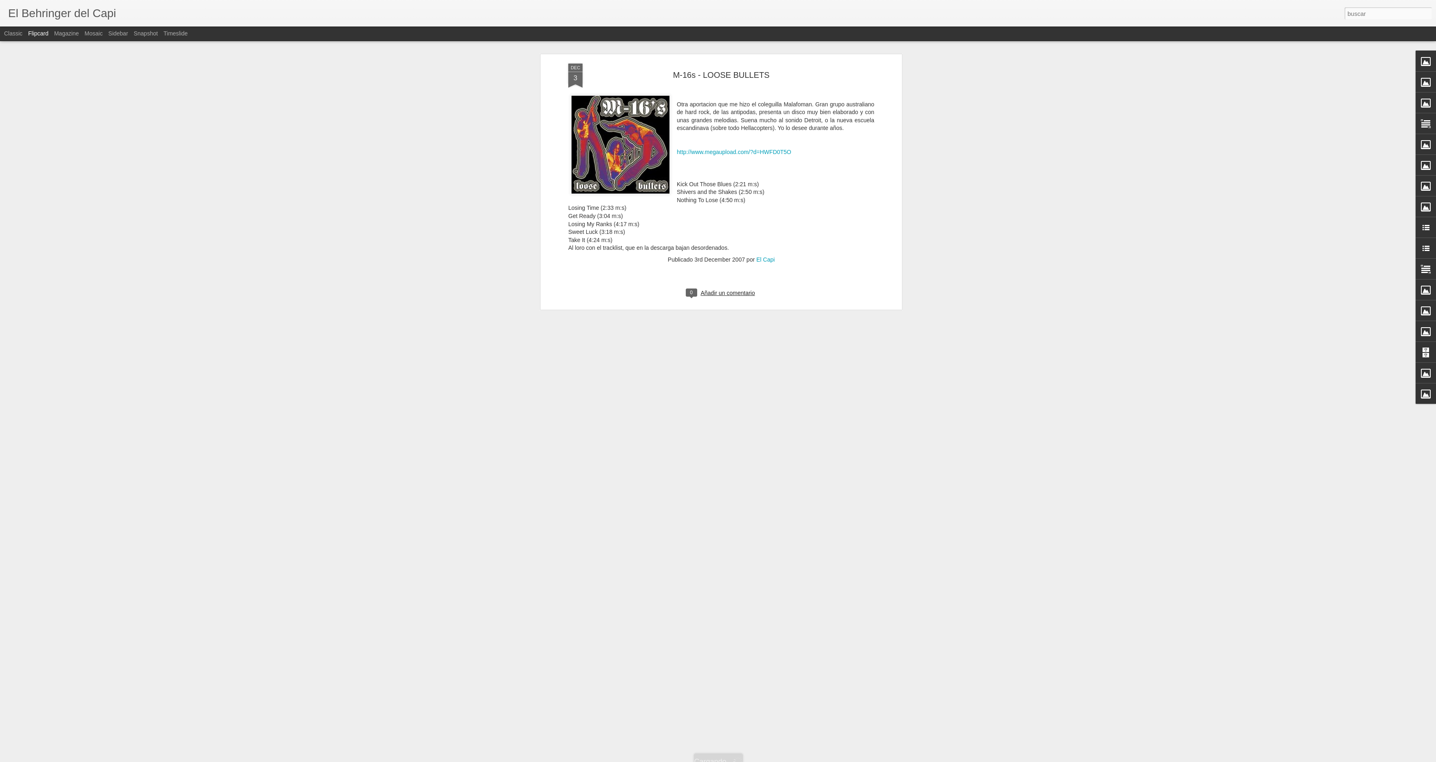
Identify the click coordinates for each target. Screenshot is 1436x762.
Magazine (66, 33)
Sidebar (118, 33)
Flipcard (38, 33)
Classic (13, 33)
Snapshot (146, 33)
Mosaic (93, 33)
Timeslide (176, 33)
